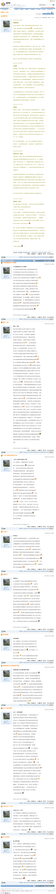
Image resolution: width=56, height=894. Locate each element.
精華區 (16, 9)
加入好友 (7, 31)
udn (1, 7)
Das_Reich (10, 4)
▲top (54, 888)
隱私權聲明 (27, 890)
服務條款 (17, 890)
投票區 (21, 9)
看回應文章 (38, 13)
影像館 (27, 9)
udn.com (53, 890)
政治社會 (7, 7)
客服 (31, 890)
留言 (4, 31)
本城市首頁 (5, 9)
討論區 (11, 9)
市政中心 (50, 9)
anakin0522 (19, 4)
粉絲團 (3, 892)
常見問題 (13, 890)
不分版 (6, 12)
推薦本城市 (13, 5)
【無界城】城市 (16, 7)
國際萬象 (11, 7)
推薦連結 (32, 9)
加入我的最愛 (18, 5)
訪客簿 (43, 9)
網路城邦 (53, 1)
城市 (4, 7)
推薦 (53, 17)
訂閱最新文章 (23, 5)
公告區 (38, 9)
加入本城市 (8, 5)
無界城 (8, 3)
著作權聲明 (22, 890)
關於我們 (8, 890)
